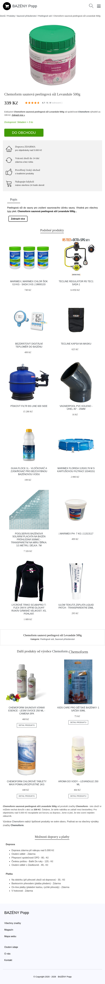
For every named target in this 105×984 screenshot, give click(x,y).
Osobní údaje (11, 947)
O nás (7, 953)
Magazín (8, 930)
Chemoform (84, 112)
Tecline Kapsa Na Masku (76, 344)
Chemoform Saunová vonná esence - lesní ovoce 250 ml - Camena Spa (26, 710)
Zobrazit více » (18, 115)
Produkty (11, 16)
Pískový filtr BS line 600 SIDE (28, 406)
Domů (2, 16)
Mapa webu (10, 936)
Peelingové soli (45, 16)
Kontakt (8, 960)
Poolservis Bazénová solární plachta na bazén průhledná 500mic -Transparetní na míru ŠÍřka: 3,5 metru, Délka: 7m (29, 539)
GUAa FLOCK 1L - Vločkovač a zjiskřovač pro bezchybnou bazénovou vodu (29, 471)
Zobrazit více (18, 219)
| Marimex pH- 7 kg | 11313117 (76, 533)
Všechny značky (12, 923)
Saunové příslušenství (27, 16)
